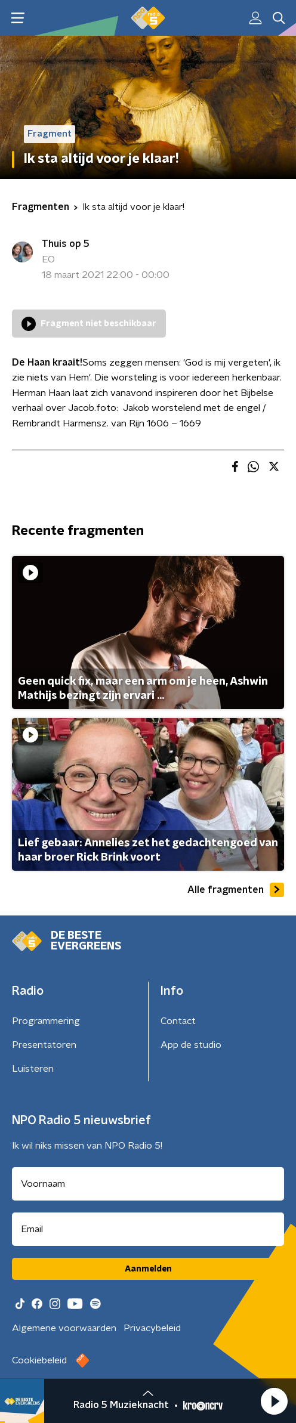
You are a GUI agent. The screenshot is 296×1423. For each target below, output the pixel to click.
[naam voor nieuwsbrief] (148, 1184)
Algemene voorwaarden (64, 1328)
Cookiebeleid (39, 1360)
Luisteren (33, 1069)
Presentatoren (44, 1045)
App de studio (191, 1045)
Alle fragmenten (235, 890)
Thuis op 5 (66, 244)
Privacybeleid (152, 1328)
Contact (178, 1021)
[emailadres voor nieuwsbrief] (148, 1229)
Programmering (46, 1021)
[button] (274, 1401)
